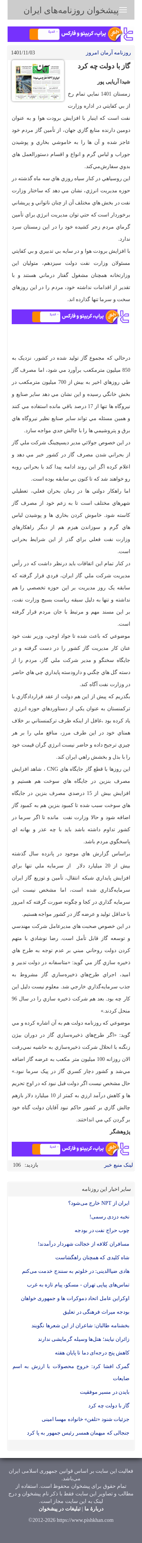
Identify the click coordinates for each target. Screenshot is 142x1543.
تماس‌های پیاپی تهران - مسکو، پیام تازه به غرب (78, 1285)
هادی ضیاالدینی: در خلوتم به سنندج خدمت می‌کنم (76, 1271)
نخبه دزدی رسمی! (109, 1217)
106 (17, 1165)
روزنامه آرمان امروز (108, 53)
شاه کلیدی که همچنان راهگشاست (92, 1257)
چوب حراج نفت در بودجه (102, 1230)
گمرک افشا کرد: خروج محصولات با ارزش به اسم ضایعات (71, 1372)
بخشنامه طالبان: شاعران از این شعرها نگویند (80, 1325)
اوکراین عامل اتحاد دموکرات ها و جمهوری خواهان (75, 1298)
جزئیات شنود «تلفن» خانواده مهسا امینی (86, 1419)
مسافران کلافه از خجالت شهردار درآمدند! (84, 1244)
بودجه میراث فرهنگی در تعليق (96, 1312)
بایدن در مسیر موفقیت (105, 1392)
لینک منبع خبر (118, 1165)
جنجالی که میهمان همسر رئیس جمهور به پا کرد (78, 1433)
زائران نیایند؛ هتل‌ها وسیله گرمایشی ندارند (84, 1339)
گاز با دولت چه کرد (109, 1405)
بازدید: (31, 1165)
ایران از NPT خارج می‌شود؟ (99, 1203)
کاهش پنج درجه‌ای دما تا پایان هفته (92, 1353)
